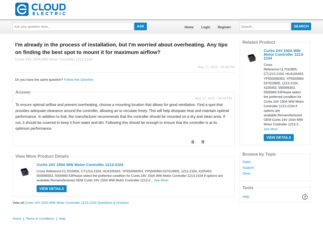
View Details (51, 189)
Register (224, 27)
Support (248, 168)
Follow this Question (79, 79)
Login (205, 27)
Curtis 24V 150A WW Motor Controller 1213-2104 (80, 164)
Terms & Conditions (40, 218)
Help (246, 197)
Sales (247, 162)
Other (247, 173)
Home (189, 27)
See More (161, 180)
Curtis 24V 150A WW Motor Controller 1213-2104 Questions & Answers (77, 203)
